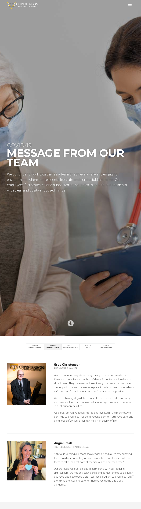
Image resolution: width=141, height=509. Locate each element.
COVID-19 (35, 347)
